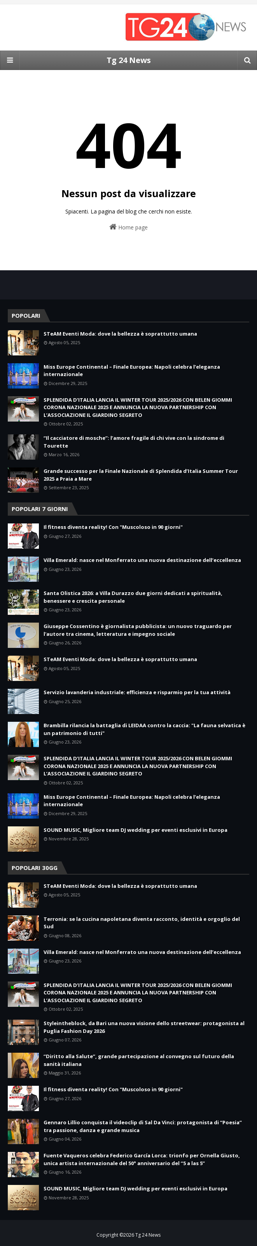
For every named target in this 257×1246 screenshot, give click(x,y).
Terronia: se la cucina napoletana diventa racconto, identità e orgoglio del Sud (142, 922)
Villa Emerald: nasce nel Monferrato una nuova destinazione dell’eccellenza (142, 560)
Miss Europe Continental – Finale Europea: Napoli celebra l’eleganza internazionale (132, 370)
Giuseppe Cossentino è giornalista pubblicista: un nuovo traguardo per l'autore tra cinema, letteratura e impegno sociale (138, 630)
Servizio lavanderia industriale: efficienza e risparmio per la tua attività (137, 692)
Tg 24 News (129, 60)
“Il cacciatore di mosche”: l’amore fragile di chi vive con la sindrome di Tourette (134, 441)
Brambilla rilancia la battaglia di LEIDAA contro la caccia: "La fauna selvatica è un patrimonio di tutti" (144, 729)
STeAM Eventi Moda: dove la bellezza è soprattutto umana (120, 333)
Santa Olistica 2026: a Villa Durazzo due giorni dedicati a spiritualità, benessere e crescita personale (133, 597)
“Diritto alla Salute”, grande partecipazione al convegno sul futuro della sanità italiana (139, 1060)
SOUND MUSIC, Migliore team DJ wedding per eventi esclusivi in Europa (135, 829)
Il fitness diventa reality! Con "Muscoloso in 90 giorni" (113, 526)
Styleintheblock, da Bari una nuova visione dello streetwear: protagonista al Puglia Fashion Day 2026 (144, 1027)
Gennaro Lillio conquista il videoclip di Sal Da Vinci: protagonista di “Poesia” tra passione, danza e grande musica (143, 1126)
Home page (128, 227)
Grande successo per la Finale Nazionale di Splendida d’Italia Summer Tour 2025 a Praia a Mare (141, 474)
